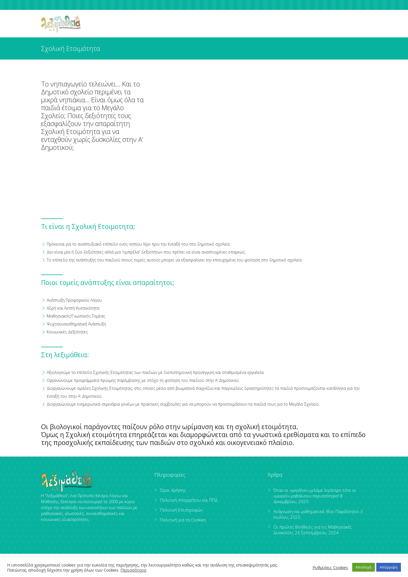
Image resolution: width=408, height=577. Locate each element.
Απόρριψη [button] (389, 567)
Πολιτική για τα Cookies (183, 520)
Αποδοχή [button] (363, 567)
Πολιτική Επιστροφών (181, 510)
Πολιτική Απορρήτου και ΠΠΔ (189, 500)
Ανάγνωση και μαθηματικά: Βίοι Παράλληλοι (316, 511)
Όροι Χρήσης (173, 490)
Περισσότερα (133, 569)
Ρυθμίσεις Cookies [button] (330, 567)
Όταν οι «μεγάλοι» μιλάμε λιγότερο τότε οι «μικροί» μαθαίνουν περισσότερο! (314, 493)
